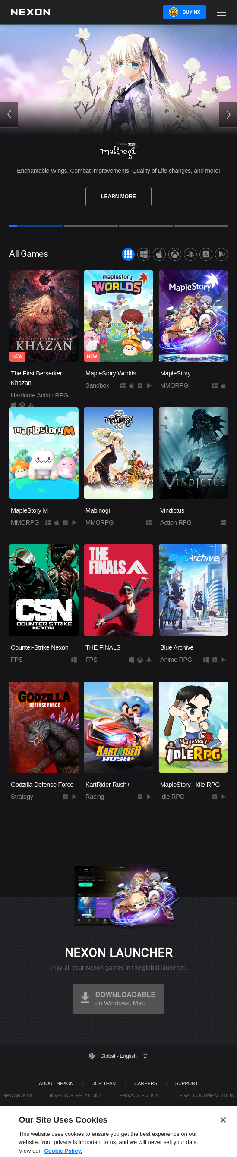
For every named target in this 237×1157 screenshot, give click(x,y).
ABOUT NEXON (56, 1083)
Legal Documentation (205, 1095)
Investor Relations (76, 1095)
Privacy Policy (139, 1095)
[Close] (223, 1129)
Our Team (104, 1083)
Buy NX (191, 12)
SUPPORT (186, 1083)
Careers (145, 1083)
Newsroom (17, 1095)
